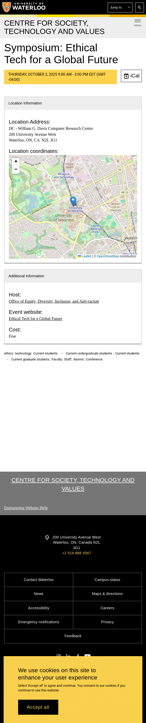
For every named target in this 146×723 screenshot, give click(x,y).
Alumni (79, 359)
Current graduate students (30, 359)
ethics (8, 353)
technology (23, 353)
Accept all (38, 707)
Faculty (57, 359)
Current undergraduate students (89, 353)
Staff (67, 359)
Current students (45, 353)
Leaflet (84, 256)
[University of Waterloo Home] (24, 7)
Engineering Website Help (26, 508)
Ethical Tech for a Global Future (35, 318)
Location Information (25, 103)
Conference (94, 359)
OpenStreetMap (108, 256)
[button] (120, 7)
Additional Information (26, 276)
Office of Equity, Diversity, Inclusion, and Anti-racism (54, 301)
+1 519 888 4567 (76, 553)
